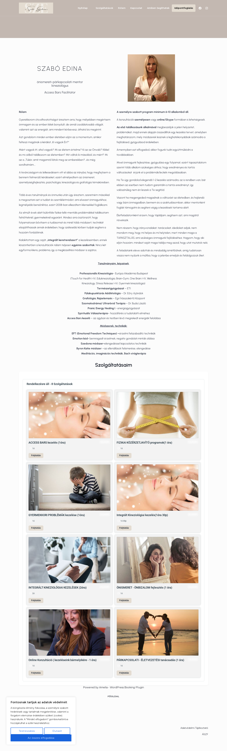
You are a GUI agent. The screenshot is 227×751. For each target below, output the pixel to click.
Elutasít (57, 731)
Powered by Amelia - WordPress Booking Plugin (113, 687)
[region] (41, 721)
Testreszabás (27, 731)
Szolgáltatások (106, 8)
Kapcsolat (137, 8)
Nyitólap (85, 8)
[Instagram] (206, 8)
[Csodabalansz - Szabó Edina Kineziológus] (36, 7)
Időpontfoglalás (184, 8)
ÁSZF (205, 734)
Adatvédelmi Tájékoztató (194, 728)
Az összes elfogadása (41, 738)
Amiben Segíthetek (159, 8)
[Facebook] (200, 8)
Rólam (123, 8)
